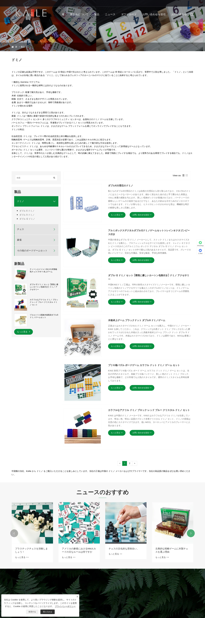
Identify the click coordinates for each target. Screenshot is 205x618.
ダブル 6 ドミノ (26, 211)
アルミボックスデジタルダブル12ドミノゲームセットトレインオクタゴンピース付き (149, 232)
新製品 (19, 264)
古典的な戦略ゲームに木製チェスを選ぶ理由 (171, 550)
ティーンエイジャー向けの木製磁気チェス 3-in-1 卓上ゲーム (43, 270)
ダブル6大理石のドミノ (120, 186)
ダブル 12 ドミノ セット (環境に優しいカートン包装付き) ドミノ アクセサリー (44, 287)
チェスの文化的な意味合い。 (124, 548)
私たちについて (79, 14)
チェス (20, 229)
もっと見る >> (117, 214)
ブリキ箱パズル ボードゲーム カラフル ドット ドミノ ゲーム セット (144, 365)
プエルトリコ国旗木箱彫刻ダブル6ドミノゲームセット (44, 316)
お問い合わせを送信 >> (142, 214)
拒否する (32, 611)
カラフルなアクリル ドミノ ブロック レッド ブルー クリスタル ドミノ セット (44, 302)
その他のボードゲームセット (32, 250)
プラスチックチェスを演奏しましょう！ (31, 550)
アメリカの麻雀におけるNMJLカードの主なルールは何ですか (79, 550)
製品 (96, 14)
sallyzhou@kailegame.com (28, 3)
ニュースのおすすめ (102, 493)
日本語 (187, 3)
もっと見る (23, 331)
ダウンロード (129, 14)
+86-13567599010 (70, 3)
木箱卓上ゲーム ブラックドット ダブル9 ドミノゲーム (136, 320)
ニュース (110, 14)
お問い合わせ (179, 14)
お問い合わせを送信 (154, 14)
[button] (14, 533)
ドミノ (31, 47)
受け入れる (47, 611)
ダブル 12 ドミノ (27, 219)
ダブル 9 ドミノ (26, 215)
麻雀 (19, 240)
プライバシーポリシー (65, 606)
